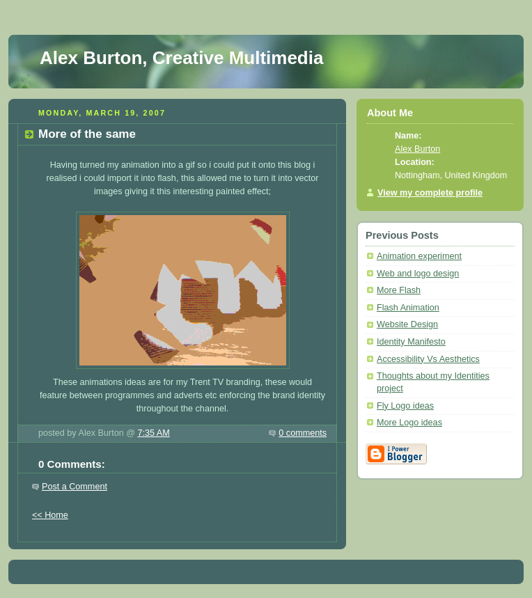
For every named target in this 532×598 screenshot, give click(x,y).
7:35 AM (153, 433)
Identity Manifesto (411, 342)
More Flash (399, 290)
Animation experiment (419, 256)
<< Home (50, 515)
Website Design (407, 324)
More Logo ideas (409, 422)
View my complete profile (430, 193)
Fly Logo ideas (405, 406)
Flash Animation (408, 308)
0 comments (303, 433)
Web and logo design (418, 273)
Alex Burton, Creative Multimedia (181, 57)
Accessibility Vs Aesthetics (428, 359)
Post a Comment (74, 486)
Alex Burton (417, 149)
